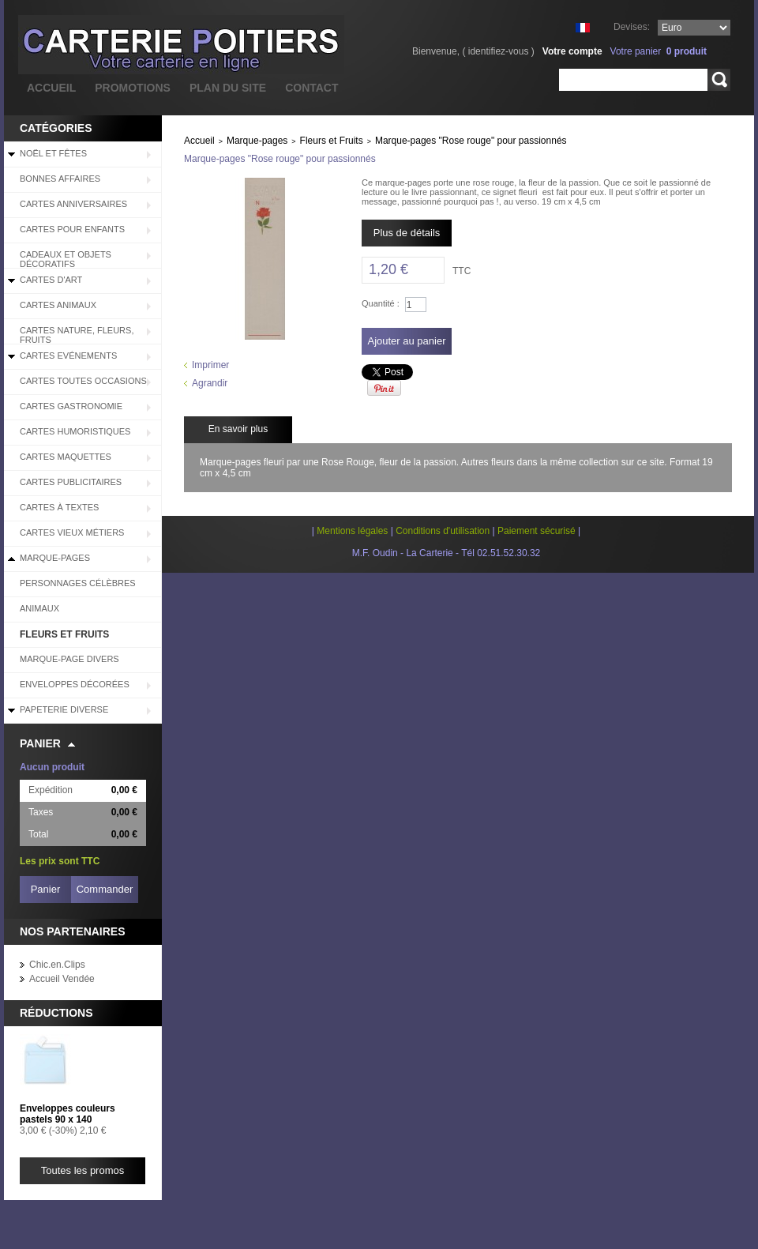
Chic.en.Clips (57, 964)
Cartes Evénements (68, 355)
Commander (105, 889)
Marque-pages (55, 557)
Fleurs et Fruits (64, 634)
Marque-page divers (69, 659)
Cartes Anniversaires (73, 204)
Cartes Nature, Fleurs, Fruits (76, 334)
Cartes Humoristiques (75, 431)
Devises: (632, 26)
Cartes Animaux (58, 305)
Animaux (39, 608)
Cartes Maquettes (65, 456)
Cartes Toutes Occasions (83, 381)
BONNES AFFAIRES (60, 178)
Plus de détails (407, 233)
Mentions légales (352, 530)
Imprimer (210, 365)
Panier (40, 743)
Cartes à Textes (59, 507)
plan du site (228, 87)
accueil (51, 87)
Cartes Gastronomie (71, 406)
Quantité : (381, 303)
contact (311, 87)
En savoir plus (238, 429)
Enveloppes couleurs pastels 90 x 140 (67, 1114)
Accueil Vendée (62, 978)
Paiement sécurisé (536, 530)
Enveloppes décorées (74, 684)
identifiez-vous (498, 51)
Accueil (199, 140)
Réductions (56, 1012)
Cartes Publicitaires (71, 482)
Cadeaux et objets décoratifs (65, 259)
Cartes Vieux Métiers (72, 532)
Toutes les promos (83, 1170)
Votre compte (572, 51)
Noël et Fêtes (53, 153)
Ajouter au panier (406, 341)
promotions (133, 87)
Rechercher (718, 80)
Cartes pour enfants (72, 229)
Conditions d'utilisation (443, 530)
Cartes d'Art (51, 279)
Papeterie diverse (64, 709)
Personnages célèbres (78, 583)
